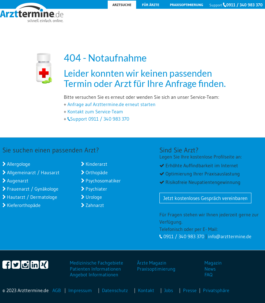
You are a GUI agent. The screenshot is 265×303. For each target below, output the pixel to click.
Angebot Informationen (94, 274)
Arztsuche (122, 4)
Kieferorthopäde (24, 205)
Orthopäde (97, 172)
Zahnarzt (95, 205)
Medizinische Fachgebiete (96, 263)
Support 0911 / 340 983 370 (99, 119)
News (210, 269)
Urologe (94, 197)
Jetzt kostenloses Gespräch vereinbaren (205, 198)
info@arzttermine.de (229, 236)
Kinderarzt (96, 164)
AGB (56, 290)
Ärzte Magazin (151, 263)
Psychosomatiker (103, 181)
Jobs (168, 290)
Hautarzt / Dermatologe (32, 197)
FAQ (208, 274)
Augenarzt (17, 181)
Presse (190, 290)
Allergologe (18, 164)
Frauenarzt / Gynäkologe (32, 189)
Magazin (213, 263)
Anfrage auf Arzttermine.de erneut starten (111, 104)
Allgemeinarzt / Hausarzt (33, 172)
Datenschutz (115, 290)
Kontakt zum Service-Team (95, 111)
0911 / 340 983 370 (244, 5)
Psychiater (96, 189)
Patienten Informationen (95, 269)
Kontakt (146, 290)
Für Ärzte (150, 4)
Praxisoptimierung (186, 4)
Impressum (80, 290)
